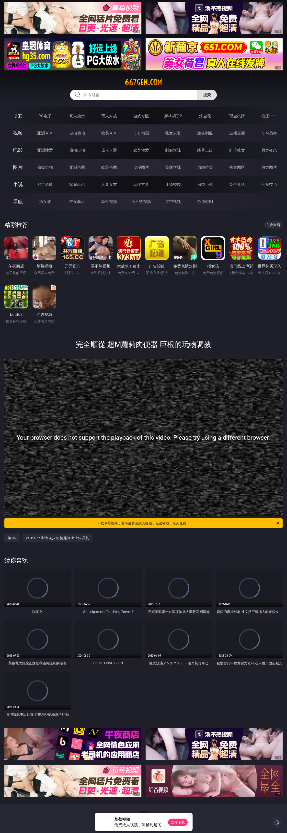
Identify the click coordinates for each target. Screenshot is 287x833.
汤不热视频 (141, 201)
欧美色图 (109, 167)
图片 (18, 167)
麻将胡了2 (173, 116)
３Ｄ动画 (141, 133)
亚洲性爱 (45, 150)
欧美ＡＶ (109, 133)
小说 (18, 184)
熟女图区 (237, 167)
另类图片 (269, 167)
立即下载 (178, 822)
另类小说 (205, 184)
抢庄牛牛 (269, 116)
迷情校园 (173, 184)
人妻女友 (109, 184)
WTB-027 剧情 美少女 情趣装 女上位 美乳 (57, 537)
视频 (18, 133)
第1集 (12, 537)
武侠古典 (141, 184)
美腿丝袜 (173, 167)
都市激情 (45, 184)
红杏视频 (173, 201)
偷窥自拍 (45, 167)
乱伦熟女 (237, 150)
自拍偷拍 (77, 133)
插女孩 (45, 201)
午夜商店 (77, 201)
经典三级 (205, 150)
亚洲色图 (77, 167)
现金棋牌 (237, 116)
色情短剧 (205, 201)
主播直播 (237, 133)
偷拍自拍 (77, 150)
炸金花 (205, 116)
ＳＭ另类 (269, 133)
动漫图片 (141, 167)
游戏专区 (141, 116)
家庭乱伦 (77, 184)
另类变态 (269, 150)
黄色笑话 (237, 184)
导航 (18, 201)
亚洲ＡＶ (45, 133)
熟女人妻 (173, 133)
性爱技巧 (269, 184)
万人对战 (109, 116)
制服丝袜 (173, 150)
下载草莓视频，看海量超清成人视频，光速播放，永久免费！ (188, 523)
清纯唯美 (205, 167)
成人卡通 (109, 150)
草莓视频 (109, 201)
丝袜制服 (205, 133)
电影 (18, 150)
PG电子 (44, 116)
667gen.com (143, 82)
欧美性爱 (141, 150)
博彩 (18, 115)
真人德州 (77, 116)
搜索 (207, 95)
